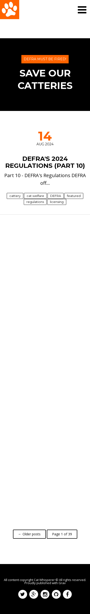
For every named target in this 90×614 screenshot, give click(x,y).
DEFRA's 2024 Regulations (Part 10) (45, 162)
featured (74, 195)
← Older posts (29, 534)
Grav (62, 583)
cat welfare (35, 195)
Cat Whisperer (44, 580)
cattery (15, 195)
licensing (57, 201)
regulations (35, 201)
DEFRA (55, 195)
